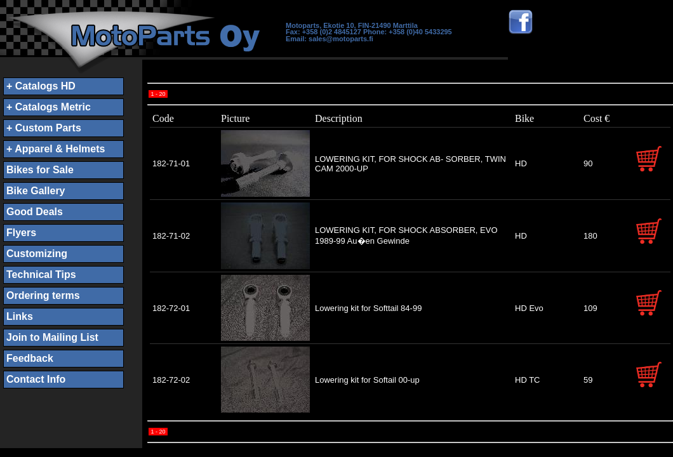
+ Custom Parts (43, 128)
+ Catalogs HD (41, 86)
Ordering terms (43, 295)
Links (19, 316)
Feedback (29, 358)
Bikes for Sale (40, 169)
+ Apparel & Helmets (55, 148)
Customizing (36, 253)
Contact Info (35, 379)
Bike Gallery (35, 190)
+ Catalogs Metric (48, 107)
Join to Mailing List (52, 337)
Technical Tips (41, 274)
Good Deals (34, 211)
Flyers (21, 232)
